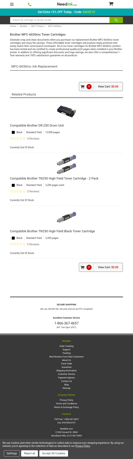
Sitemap (66, 388)
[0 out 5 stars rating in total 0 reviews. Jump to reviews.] (24, 138)
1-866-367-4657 (66, 323)
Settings (12, 453)
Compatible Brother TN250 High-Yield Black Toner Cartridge (52, 231)
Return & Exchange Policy (66, 407)
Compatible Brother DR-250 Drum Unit (37, 125)
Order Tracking (66, 346)
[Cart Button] (116, 3)
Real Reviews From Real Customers (66, 356)
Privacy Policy (66, 400)
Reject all (29, 453)
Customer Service (66, 374)
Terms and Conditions (66, 403)
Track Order (66, 363)
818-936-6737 (69, 422)
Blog (66, 384)
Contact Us (66, 381)
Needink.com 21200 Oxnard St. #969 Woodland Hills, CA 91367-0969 (66, 432)
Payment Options (66, 377)
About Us (66, 360)
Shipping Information (66, 370)
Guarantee (66, 367)
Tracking (66, 353)
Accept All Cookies (53, 453)
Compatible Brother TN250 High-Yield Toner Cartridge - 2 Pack (54, 178)
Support (66, 349)
